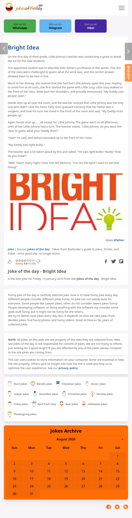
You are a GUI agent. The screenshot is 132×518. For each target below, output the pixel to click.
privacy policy (68, 368)
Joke (11, 249)
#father (119, 240)
